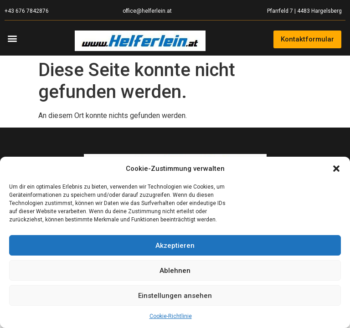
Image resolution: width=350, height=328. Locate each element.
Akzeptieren (175, 245)
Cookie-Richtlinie (170, 316)
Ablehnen (175, 270)
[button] (336, 168)
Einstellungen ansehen (175, 296)
